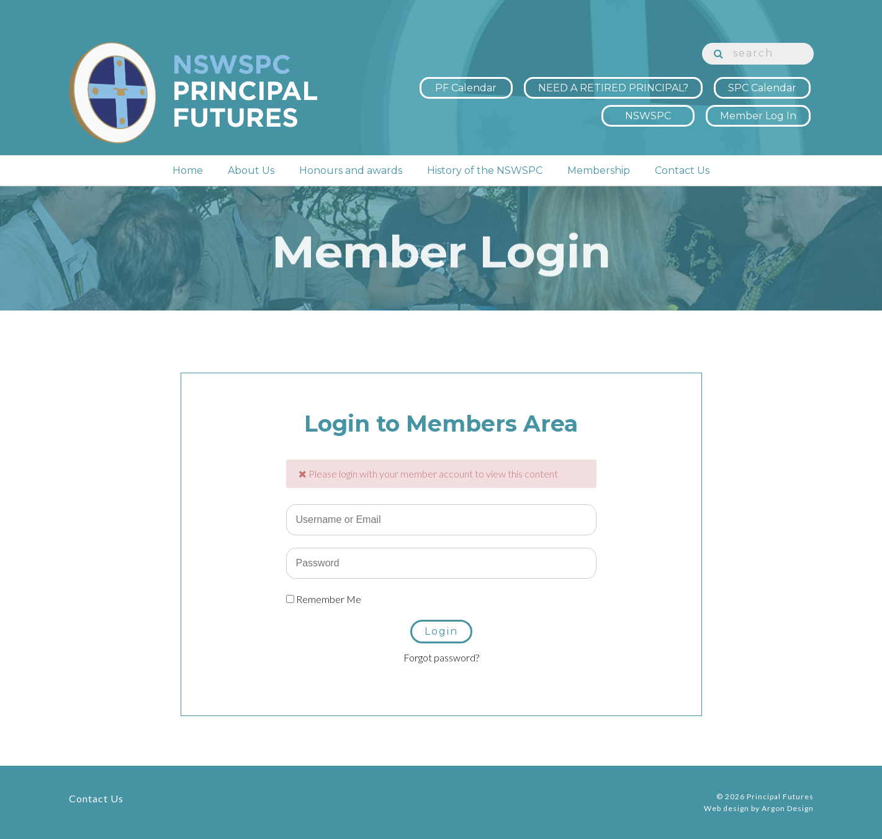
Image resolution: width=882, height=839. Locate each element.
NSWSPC (648, 110)
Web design (726, 808)
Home (188, 176)
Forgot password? (441, 657)
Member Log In (758, 110)
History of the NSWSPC (484, 176)
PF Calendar (466, 82)
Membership (598, 176)
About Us (251, 176)
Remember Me (323, 599)
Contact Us (682, 176)
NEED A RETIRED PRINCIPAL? (613, 82)
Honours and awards (350, 176)
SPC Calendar (762, 82)
